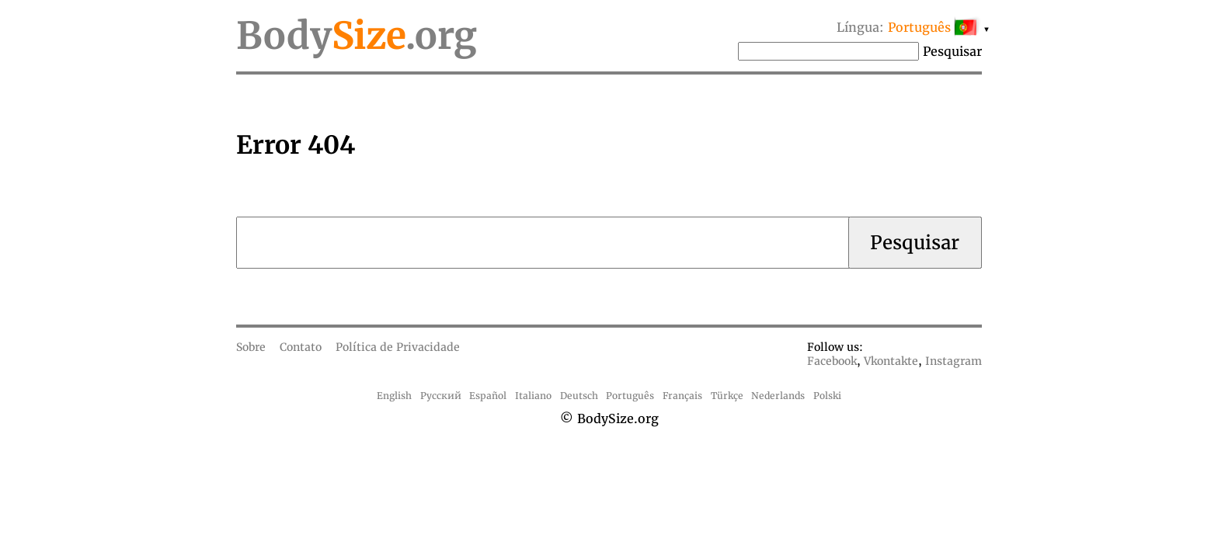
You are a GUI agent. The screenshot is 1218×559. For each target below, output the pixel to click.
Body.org (356, 35)
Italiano (533, 395)
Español (487, 395)
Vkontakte (891, 361)
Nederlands (778, 395)
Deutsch (579, 395)
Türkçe (727, 395)
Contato (301, 347)
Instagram (953, 361)
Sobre (251, 347)
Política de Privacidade (398, 347)
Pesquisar (952, 51)
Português (630, 395)
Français (682, 395)
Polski (827, 395)
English (394, 395)
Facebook (832, 361)
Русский (440, 395)
